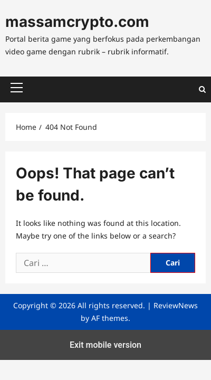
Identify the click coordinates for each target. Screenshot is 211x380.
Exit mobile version (105, 345)
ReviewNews (176, 305)
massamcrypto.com (77, 22)
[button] (16, 88)
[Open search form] (202, 89)
